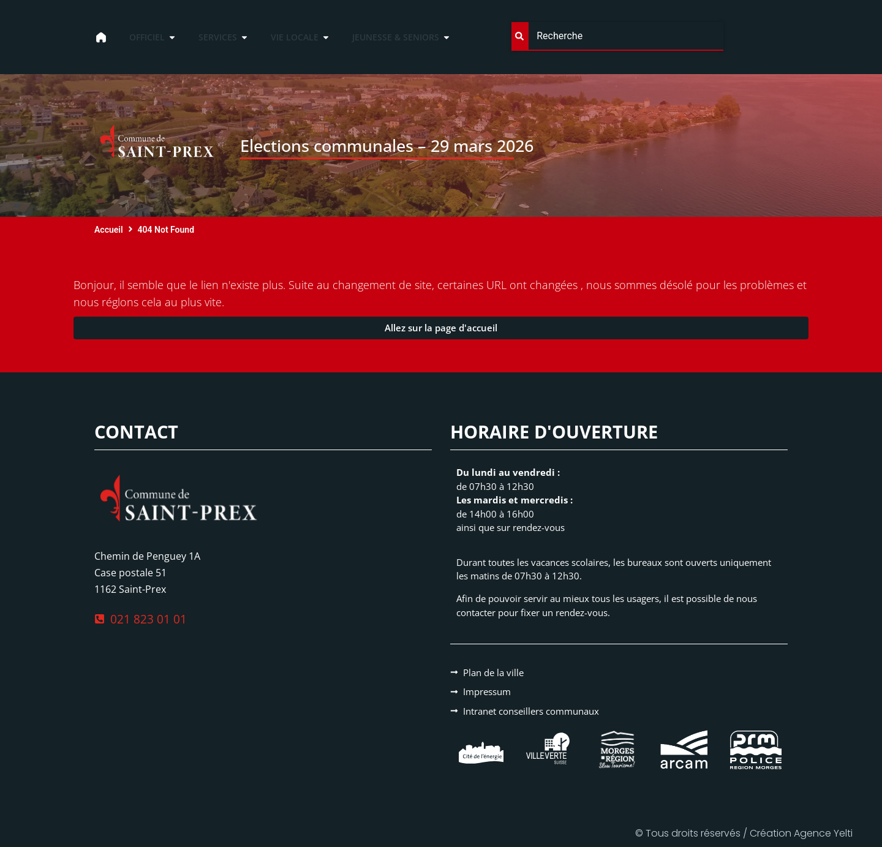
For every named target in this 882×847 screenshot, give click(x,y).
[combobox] (617, 36)
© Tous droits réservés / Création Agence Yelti (744, 833)
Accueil (108, 230)
